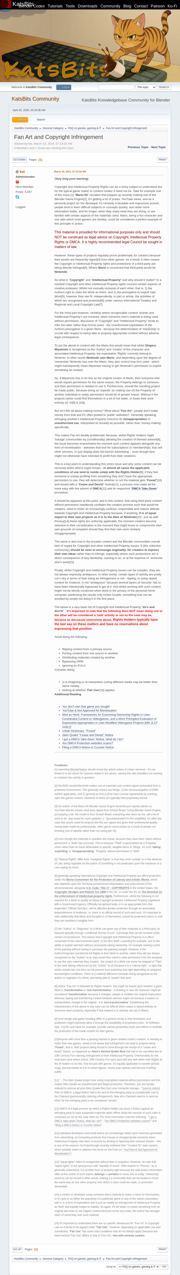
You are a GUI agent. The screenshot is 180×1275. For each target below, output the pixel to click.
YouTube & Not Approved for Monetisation (89, 710)
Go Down (19, 159)
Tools (70, 6)
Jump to (111, 1266)
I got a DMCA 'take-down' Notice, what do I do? (92, 739)
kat (22, 172)
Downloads (87, 6)
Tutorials (55, 6)
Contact (141, 6)
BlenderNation (78, 769)
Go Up (17, 1249)
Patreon (158, 6)
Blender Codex (31, 6)
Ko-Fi (172, 6)
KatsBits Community (35, 99)
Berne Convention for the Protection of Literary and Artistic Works (107, 879)
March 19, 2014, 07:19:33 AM (70, 171)
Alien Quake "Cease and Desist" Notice (87, 735)
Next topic (158, 147)
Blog (127, 6)
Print (162, 159)
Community (110, 6)
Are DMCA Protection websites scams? (87, 743)
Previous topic (138, 147)
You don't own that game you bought (85, 706)
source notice (151, 1088)
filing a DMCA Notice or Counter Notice (78, 1125)
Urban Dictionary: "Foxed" (79, 730)
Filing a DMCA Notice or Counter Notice (88, 747)
